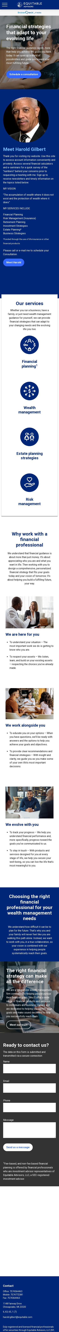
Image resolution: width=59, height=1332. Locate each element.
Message (8, 1119)
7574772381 (17, 1294)
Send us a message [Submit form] (18, 1147)
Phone (6, 1100)
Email (6, 1081)
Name (6, 1061)
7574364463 (16, 1291)
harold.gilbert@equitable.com (17, 1317)
